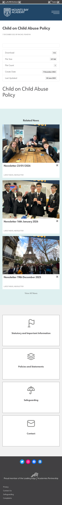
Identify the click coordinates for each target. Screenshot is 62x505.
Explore (54, 2)
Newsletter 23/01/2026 (31, 165)
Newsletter (18, 175)
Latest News (8, 175)
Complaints (7, 498)
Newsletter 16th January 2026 (31, 221)
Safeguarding (8, 494)
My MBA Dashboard (11, 2)
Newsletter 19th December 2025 (31, 277)
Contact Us (7, 490)
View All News (31, 293)
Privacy (5, 487)
